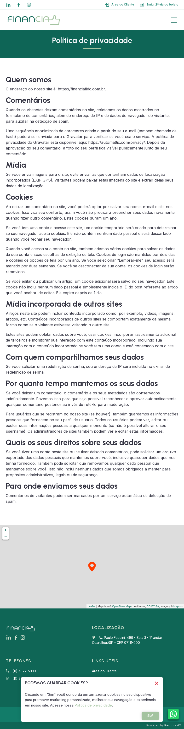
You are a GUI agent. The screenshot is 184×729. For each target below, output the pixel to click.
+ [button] (5, 530)
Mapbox (178, 606)
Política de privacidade (115, 705)
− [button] (5, 536)
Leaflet (92, 606)
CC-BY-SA (153, 606)
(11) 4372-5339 (24, 671)
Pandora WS (173, 725)
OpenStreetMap (121, 606)
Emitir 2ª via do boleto (156, 4)
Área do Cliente (112, 4)
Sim (148, 716)
